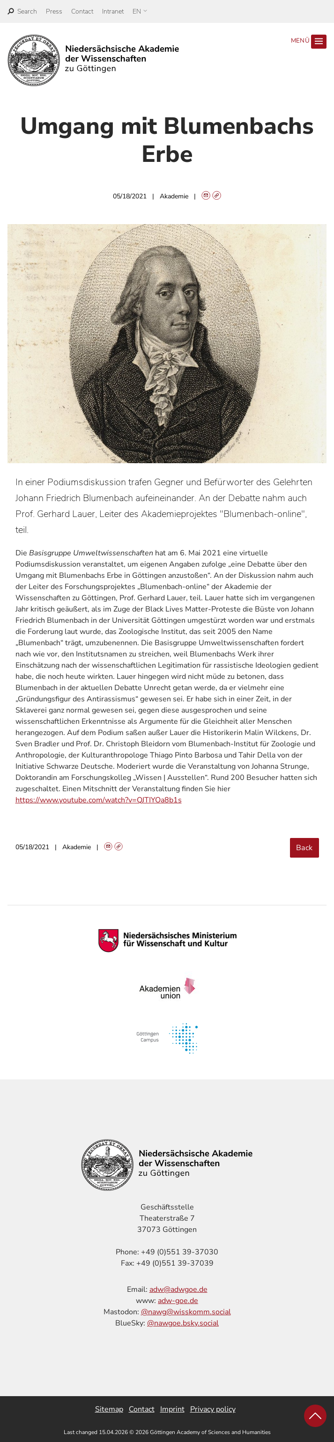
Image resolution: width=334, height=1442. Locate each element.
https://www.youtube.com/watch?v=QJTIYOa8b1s (98, 800)
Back (304, 848)
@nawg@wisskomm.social (186, 1312)
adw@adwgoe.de (178, 1289)
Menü (309, 42)
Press (54, 11)
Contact (82, 11)
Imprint (172, 1409)
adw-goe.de (178, 1301)
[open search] (22, 11)
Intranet (113, 11)
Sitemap (109, 1409)
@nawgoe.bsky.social (183, 1323)
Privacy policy (213, 1409)
